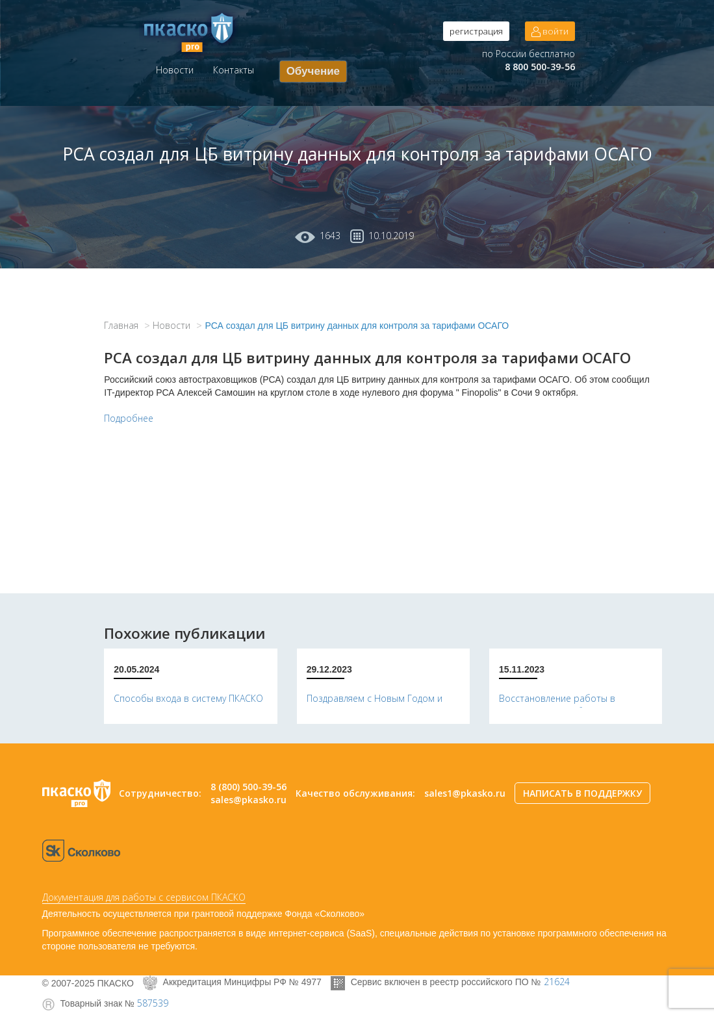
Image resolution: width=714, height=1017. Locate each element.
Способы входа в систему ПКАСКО (188, 698)
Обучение (313, 71)
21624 (557, 981)
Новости (175, 70)
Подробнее (128, 418)
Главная (121, 325)
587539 (152, 1003)
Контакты (233, 70)
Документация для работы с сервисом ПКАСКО (144, 897)
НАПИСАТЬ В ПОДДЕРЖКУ (582, 793)
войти (549, 31)
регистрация (476, 31)
